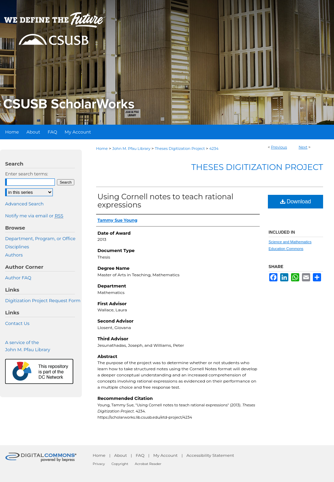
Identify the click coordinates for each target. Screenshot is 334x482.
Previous (279, 147)
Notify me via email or (34, 215)
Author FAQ (18, 277)
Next (303, 147)
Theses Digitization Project (179, 148)
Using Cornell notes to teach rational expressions (165, 200)
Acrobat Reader (148, 464)
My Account (165, 455)
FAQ (140, 455)
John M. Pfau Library (131, 148)
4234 (213, 148)
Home (102, 148)
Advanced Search (24, 203)
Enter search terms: (26, 173)
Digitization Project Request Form (42, 300)
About (120, 455)
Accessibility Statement (210, 455)
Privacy (99, 464)
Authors (14, 255)
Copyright (119, 464)
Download (295, 201)
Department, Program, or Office (40, 238)
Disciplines (17, 246)
